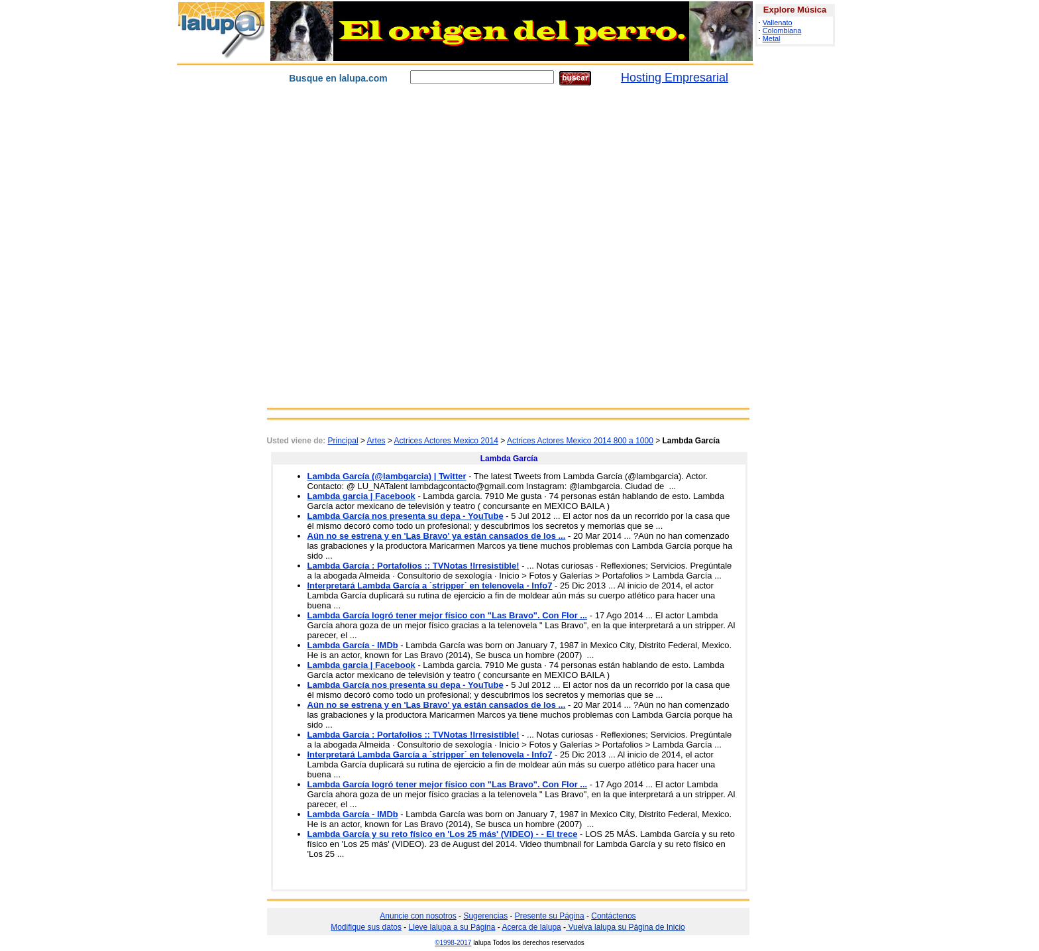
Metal (772, 38)
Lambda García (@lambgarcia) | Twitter (386, 476)
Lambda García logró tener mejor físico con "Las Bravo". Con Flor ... (447, 615)
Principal (343, 440)
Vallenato (778, 23)
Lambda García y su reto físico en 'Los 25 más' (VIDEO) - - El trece (442, 834)
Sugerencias (485, 916)
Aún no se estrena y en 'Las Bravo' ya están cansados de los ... (436, 536)
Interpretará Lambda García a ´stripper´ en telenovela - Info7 (430, 585)
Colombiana (782, 30)
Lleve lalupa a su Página (452, 927)
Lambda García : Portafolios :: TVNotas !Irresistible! (413, 566)
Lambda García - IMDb (352, 645)
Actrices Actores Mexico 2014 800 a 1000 (580, 440)
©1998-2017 (453, 942)
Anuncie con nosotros (418, 916)
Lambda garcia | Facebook (361, 496)
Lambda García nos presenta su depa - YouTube (405, 516)
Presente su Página (549, 916)
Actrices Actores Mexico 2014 (446, 440)
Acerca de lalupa (531, 927)
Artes (376, 440)
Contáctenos (613, 916)
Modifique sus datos (366, 927)
